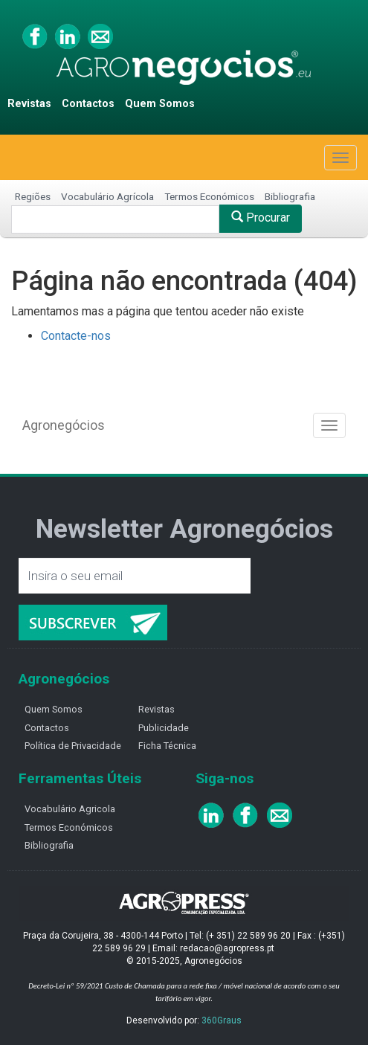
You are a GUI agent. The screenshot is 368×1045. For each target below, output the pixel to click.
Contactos (88, 103)
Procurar (260, 217)
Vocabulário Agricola (70, 808)
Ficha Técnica (167, 745)
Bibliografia (290, 196)
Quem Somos (160, 103)
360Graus (221, 1020)
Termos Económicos (209, 196)
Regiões (33, 196)
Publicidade (163, 727)
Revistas (29, 103)
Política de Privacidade (73, 745)
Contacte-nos (76, 336)
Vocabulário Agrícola (107, 196)
